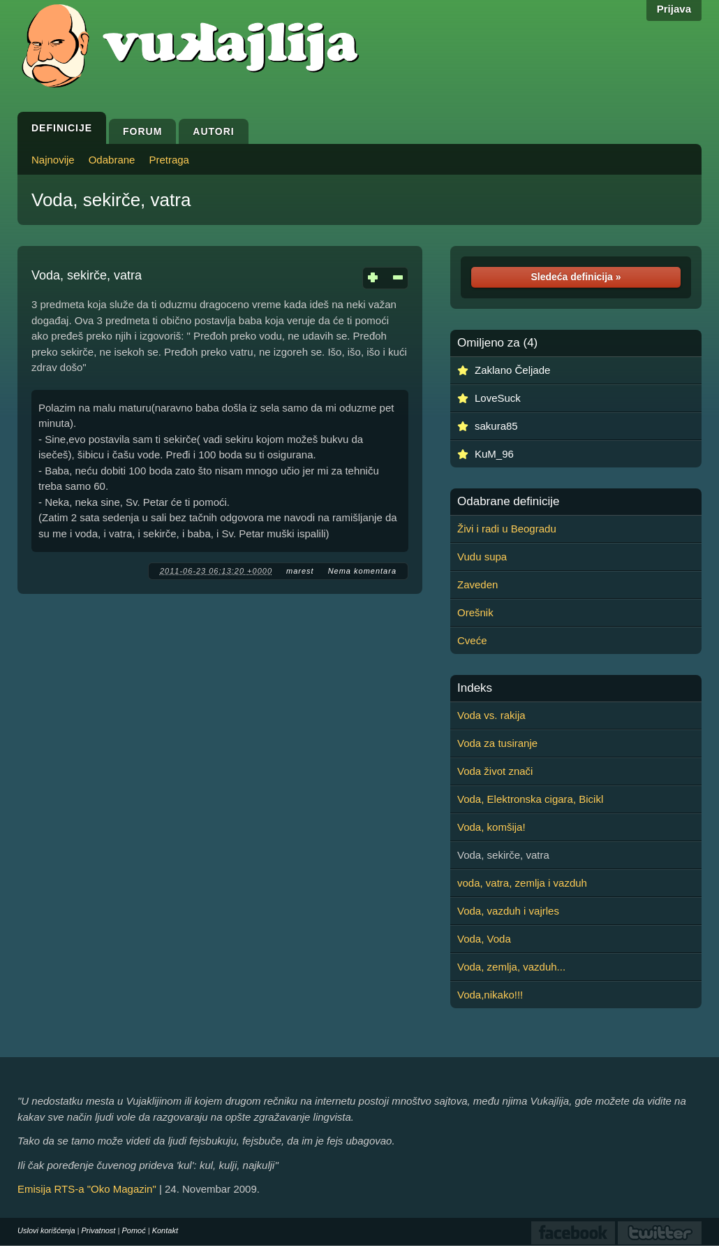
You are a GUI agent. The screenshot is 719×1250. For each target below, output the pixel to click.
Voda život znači (495, 771)
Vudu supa (482, 556)
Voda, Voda (484, 939)
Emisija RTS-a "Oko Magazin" (86, 1189)
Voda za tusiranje (497, 743)
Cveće (472, 640)
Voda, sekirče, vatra (111, 199)
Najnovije (53, 160)
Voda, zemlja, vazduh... (511, 967)
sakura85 (496, 426)
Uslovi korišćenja (46, 1230)
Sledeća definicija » (576, 276)
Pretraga (169, 160)
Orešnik (475, 612)
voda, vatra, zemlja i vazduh (522, 883)
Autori (213, 131)
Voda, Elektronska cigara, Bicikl (530, 799)
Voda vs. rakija (491, 715)
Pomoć (133, 1230)
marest (300, 571)
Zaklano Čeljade (512, 370)
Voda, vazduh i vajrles (508, 911)
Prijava (674, 9)
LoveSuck (498, 398)
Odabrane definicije (508, 501)
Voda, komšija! (491, 827)
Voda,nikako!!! (490, 995)
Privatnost (99, 1230)
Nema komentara (362, 571)
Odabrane (112, 160)
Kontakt (165, 1230)
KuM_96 (494, 454)
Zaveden (477, 584)
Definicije (61, 127)
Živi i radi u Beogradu (506, 529)
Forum (142, 131)
